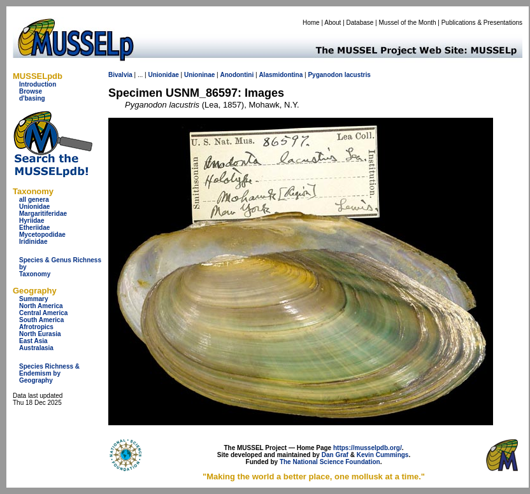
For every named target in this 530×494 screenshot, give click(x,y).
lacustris (358, 74)
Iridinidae (33, 241)
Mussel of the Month (407, 22)
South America (41, 319)
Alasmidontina (281, 74)
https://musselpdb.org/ (367, 447)
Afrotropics (36, 326)
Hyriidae (31, 220)
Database (360, 22)
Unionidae (34, 206)
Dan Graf (335, 454)
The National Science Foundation (330, 461)
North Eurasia (40, 333)
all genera (34, 199)
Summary (33, 298)
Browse (30, 91)
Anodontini (237, 74)
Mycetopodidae (42, 234)
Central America (43, 312)
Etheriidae (34, 227)
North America (41, 305)
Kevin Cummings (383, 454)
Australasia (36, 347)
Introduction (37, 84)
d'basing (32, 98)
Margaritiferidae (43, 213)
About (332, 22)
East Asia (33, 340)
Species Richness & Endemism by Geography (49, 373)
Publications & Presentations (481, 22)
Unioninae (199, 74)
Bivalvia (120, 74)
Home (311, 22)
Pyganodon (325, 74)
